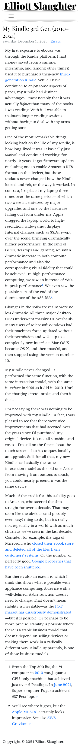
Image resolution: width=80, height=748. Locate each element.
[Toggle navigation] (11, 16)
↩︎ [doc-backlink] (36, 696)
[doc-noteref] (42, 286)
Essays (56, 41)
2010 (39, 673)
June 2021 (62, 685)
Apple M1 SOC (25, 712)
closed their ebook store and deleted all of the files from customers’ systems (39, 549)
